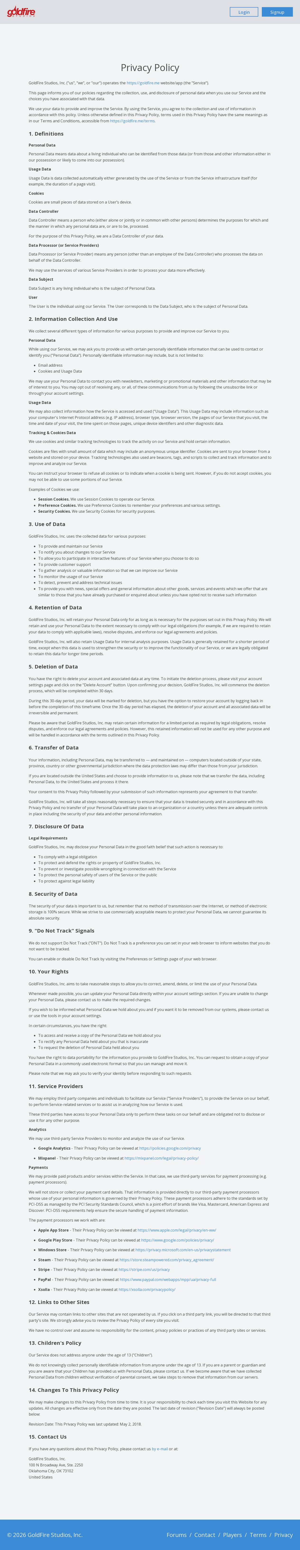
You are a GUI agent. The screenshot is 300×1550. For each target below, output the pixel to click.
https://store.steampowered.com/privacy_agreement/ (167, 1259)
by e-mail (160, 1448)
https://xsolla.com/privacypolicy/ (147, 1289)
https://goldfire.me (143, 82)
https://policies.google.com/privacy (170, 1148)
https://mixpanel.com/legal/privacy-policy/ (162, 1158)
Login (244, 12)
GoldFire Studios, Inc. (55, 1535)
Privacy (283, 1535)
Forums (177, 1535)
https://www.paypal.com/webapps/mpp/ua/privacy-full (168, 1279)
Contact (204, 1535)
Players (232, 1535)
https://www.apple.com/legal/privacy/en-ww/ (177, 1230)
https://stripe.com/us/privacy (144, 1269)
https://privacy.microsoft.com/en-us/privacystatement (183, 1249)
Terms (258, 1535)
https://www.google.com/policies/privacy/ (177, 1240)
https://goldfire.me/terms (132, 120)
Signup (277, 12)
